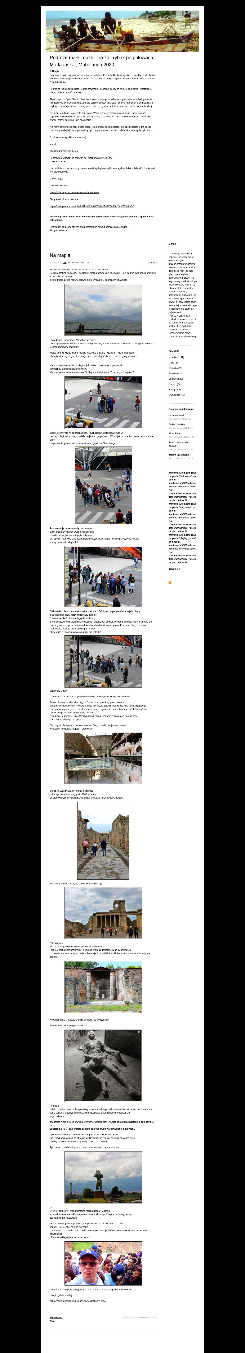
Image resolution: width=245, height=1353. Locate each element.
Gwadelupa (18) (177, 395)
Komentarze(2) (56, 1318)
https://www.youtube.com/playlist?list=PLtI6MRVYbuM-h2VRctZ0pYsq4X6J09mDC (92, 206)
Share (52, 1321)
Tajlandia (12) (175, 368)
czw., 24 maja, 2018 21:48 (78, 263)
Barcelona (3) (175, 373)
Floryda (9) (174, 384)
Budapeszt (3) (176, 379)
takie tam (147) (176, 357)
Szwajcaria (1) (176, 389)
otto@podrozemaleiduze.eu (64, 151)
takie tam (152, 262)
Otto (64, 263)
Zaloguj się (174, 569)
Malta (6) (173, 362)
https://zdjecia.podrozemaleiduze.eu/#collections (74, 192)
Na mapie (60, 255)
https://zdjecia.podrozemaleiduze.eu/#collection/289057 (78, 1301)
